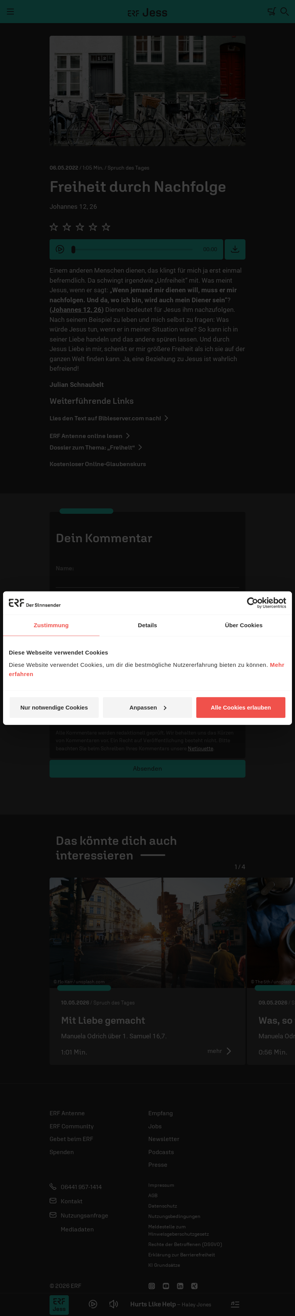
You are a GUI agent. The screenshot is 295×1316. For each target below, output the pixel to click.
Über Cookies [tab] (244, 625)
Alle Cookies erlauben (241, 707)
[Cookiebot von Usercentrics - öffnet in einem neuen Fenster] (252, 603)
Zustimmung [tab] (51, 625)
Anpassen (147, 707)
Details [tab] (147, 625)
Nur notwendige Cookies (54, 707)
